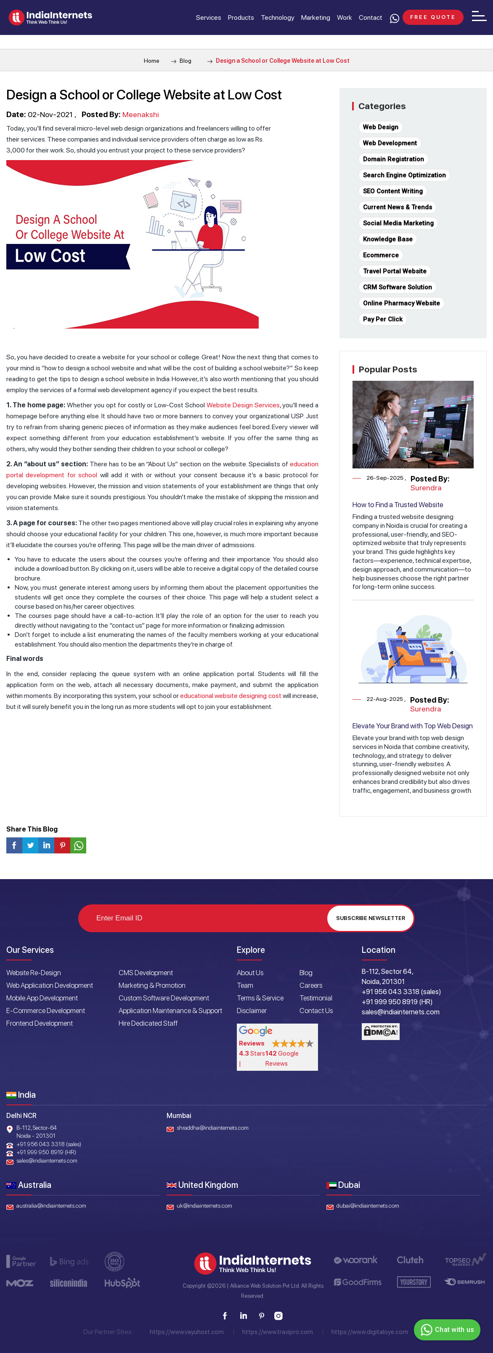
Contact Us (316, 1010)
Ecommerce (381, 255)
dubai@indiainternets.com (368, 1205)
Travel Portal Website (395, 271)
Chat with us (446, 1329)
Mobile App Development (42, 998)
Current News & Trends (397, 207)
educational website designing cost (230, 696)
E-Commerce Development (45, 1010)
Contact (370, 17)
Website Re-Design (33, 972)
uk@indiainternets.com (204, 1205)
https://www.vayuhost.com (187, 1332)
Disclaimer (252, 1010)
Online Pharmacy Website (401, 303)
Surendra (426, 487)
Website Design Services (243, 405)
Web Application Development (49, 985)
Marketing (315, 17)
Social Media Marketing (398, 223)
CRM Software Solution (397, 287)
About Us (250, 972)
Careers (311, 985)
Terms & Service (260, 998)
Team (245, 985)
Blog (181, 60)
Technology (277, 17)
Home (151, 60)
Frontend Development (39, 1023)
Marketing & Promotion (152, 985)
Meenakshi (140, 114)
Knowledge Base (388, 239)
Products (241, 17)
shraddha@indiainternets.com (213, 1127)
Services (208, 17)
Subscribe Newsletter (370, 918)
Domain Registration (393, 159)
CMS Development (146, 972)
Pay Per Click (383, 319)
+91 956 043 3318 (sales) (48, 1144)
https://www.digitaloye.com (369, 1332)
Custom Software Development (164, 998)
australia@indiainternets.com (51, 1205)
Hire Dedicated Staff (148, 1023)
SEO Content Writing (393, 191)
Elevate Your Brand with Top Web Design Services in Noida (413, 730)
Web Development (390, 143)
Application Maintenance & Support (170, 1010)
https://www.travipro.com (277, 1332)
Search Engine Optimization (404, 175)
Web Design (380, 127)
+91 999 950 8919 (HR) (46, 1152)
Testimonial (316, 998)
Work (344, 17)
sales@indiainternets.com (46, 1160)
